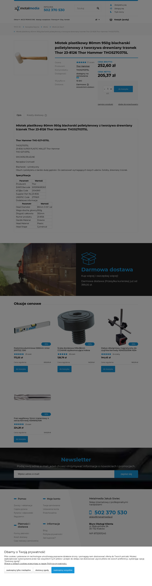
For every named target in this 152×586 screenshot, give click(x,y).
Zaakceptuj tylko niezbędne (18, 570)
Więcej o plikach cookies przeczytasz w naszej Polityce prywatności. (35, 563)
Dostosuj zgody (42, 570)
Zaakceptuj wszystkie (63, 570)
